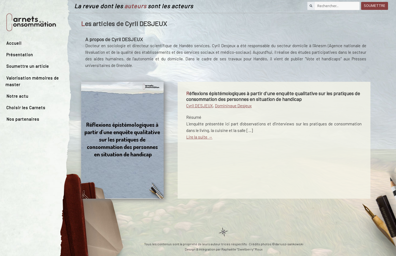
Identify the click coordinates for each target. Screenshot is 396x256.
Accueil (13, 43)
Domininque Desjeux (233, 105)
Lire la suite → (199, 136)
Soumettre (374, 5)
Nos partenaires (22, 119)
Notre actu (17, 96)
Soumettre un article (27, 66)
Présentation (19, 54)
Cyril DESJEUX (199, 105)
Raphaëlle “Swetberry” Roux (242, 249)
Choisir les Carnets (25, 107)
